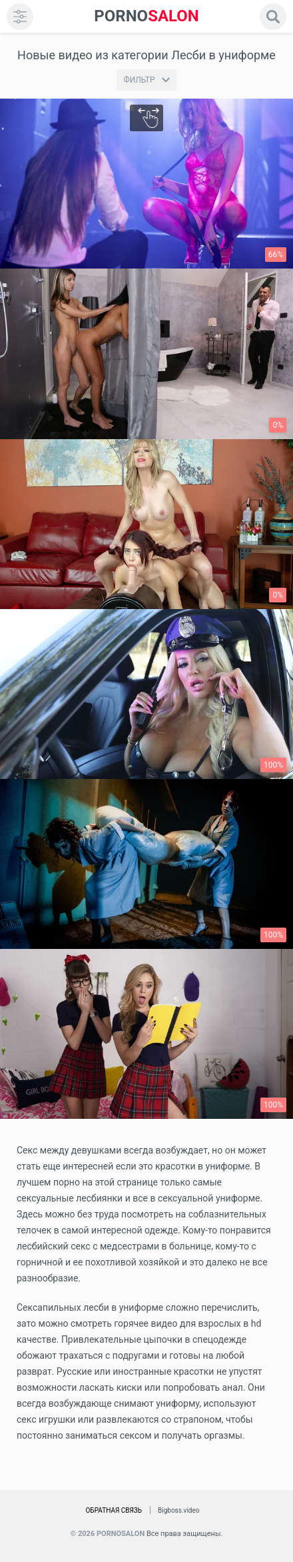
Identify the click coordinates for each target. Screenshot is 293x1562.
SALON (146, 16)
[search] (273, 16)
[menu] (20, 16)
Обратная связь (113, 1510)
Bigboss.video (178, 1510)
